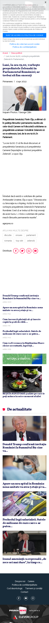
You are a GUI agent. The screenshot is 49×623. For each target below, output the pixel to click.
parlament (31, 235)
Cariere (31, 581)
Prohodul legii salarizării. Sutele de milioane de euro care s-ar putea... (22, 332)
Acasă (5, 53)
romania (8, 241)
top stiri (19, 241)
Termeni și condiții (33, 588)
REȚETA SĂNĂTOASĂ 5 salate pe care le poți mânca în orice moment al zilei (24, 395)
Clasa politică (16, 53)
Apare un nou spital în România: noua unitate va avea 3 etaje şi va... (23, 309)
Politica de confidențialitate (24, 585)
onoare (19, 235)
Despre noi (20, 581)
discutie (7, 235)
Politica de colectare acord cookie (24, 44)
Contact (24, 592)
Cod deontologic (15, 588)
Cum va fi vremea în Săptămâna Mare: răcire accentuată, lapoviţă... (23, 344)
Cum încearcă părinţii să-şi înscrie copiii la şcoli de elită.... (22, 321)
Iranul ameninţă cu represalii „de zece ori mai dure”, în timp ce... (24, 560)
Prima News (18, 610)
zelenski (31, 241)
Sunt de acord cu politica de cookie (24, 35)
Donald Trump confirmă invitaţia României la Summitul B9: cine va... (22, 297)
